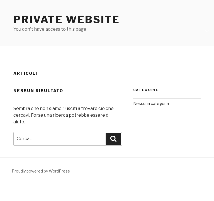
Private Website (66, 19)
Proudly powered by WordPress (41, 171)
